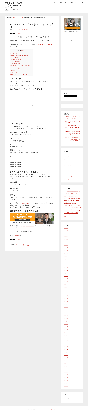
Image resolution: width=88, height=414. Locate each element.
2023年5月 (66, 245)
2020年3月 (66, 326)
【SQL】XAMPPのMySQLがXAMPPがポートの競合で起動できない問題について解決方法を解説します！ (72, 133)
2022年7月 (66, 270)
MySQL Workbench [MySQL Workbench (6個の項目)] (71, 198)
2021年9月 (66, 287)
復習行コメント (17, 63)
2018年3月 (66, 386)
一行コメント (16, 61)
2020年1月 (66, 332)
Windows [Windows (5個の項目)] (72, 205)
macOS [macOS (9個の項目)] (75, 196)
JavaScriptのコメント (16, 59)
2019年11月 (66, 335)
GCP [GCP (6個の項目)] (66, 193)
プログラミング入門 (19, 244)
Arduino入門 (66, 156)
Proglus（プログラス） (29, 226)
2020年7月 (66, 318)
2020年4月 (66, 324)
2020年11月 (66, 307)
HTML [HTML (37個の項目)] (76, 193)
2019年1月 (66, 357)
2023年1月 (66, 253)
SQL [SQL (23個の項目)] (65, 203)
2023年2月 (66, 250)
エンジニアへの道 (67, 168)
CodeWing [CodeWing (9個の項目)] (76, 191)
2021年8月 (66, 290)
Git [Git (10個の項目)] (68, 193)
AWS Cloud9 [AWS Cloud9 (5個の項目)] (69, 191)
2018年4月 (66, 383)
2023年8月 (66, 239)
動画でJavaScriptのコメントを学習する (20, 55)
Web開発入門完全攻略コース (27, 203)
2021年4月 (66, 295)
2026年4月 (66, 228)
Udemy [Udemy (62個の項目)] (69, 203)
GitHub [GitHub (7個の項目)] (70, 193)
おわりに (13, 71)
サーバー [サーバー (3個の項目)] (77, 207)
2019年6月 (66, 343)
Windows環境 (16, 69)
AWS (64, 159)
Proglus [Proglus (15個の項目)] (66, 200)
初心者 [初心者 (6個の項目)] (75, 215)
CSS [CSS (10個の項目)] (79, 191)
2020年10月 (66, 310)
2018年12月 (66, 360)
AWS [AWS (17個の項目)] (65, 191)
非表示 (23, 50)
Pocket (20, 33)
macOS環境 (16, 67)
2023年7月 (66, 242)
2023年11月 (66, 233)
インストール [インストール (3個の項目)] (76, 205)
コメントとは (14, 53)
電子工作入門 (66, 179)
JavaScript (17, 245)
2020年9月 (66, 312)
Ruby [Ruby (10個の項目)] (71, 200)
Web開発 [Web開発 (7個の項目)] (69, 205)
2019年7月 (66, 341)
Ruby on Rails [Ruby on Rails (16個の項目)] (76, 200)
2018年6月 (66, 377)
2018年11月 (66, 363)
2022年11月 (66, 259)
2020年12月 (66, 304)
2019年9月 (66, 338)
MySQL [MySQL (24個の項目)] (66, 198)
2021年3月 (66, 298)
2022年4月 (66, 273)
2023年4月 (66, 247)
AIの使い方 (66, 153)
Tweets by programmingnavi (70, 97)
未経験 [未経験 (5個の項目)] (78, 215)
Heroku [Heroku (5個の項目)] (73, 193)
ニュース (65, 173)
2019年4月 (66, 349)
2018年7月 (66, 374)
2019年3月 (66, 352)
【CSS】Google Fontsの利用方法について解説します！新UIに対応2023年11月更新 (72, 127)
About (48, 409)
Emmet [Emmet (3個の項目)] (65, 193)
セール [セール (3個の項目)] (69, 210)
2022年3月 (66, 276)
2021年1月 (66, 301)
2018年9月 (66, 369)
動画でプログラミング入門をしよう (20, 74)
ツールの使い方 (67, 170)
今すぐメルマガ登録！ (16, 72)
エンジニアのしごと (68, 165)
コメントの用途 (14, 57)
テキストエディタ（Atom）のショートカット (22, 65)
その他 (65, 162)
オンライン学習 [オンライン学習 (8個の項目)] (72, 207)
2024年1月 (66, 231)
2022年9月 (66, 264)
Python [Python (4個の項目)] (69, 200)
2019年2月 (66, 355)
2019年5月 (66, 346)
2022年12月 (66, 256)
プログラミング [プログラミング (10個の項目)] (74, 210)
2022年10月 (66, 262)
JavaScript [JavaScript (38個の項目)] (67, 196)
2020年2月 (66, 329)
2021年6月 (66, 293)
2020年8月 (66, 315)
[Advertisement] (72, 67)
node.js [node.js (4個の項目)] (76, 198)
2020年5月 (66, 321)
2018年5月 (66, 380)
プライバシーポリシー (55, 409)
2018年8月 (66, 372)
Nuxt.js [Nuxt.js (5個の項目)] (78, 198)
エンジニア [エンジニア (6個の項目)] (67, 207)
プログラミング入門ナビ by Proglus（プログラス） (13, 5)
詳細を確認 (16, 235)
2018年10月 (66, 366)
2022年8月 (66, 267)
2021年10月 (66, 284)
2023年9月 (66, 236)
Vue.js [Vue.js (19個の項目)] (65, 205)
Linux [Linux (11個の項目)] (72, 196)
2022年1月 (66, 281)
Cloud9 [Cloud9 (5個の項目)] (72, 191)
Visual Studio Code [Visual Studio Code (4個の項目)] (74, 203)
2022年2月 (66, 278)
